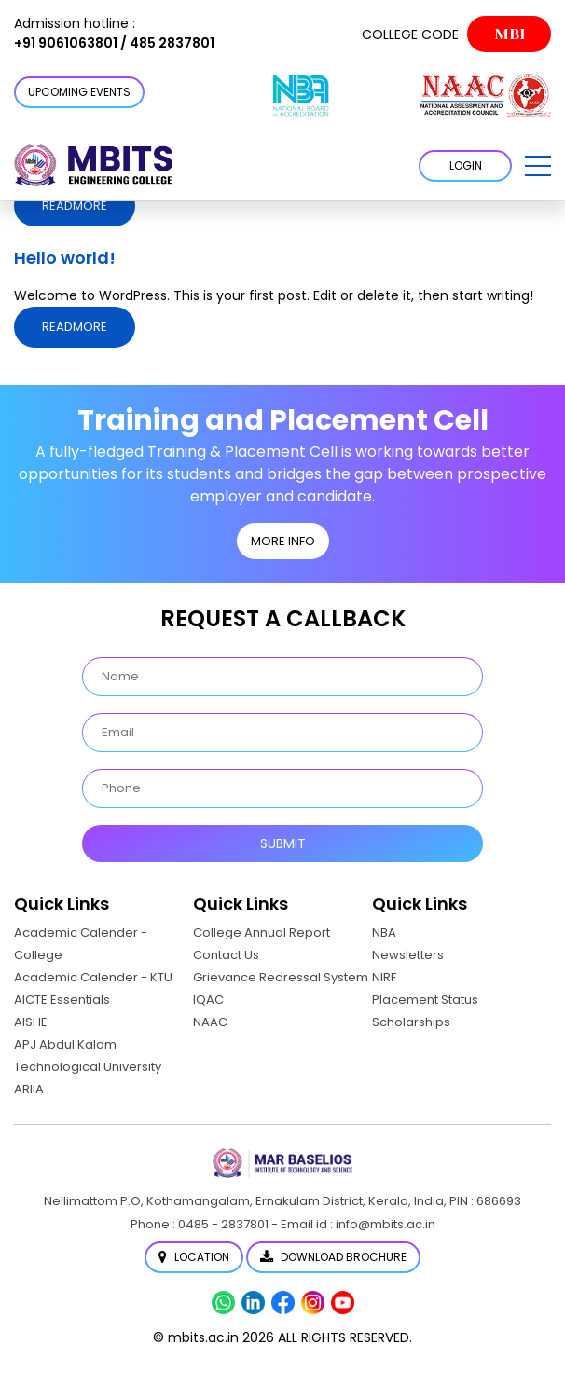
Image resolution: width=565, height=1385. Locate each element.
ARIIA (29, 1089)
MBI (509, 34)
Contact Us (226, 955)
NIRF (384, 977)
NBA (384, 932)
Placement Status (425, 999)
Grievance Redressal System (280, 977)
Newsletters (408, 955)
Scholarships (411, 1022)
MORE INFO (283, 541)
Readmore (74, 205)
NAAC (210, 1022)
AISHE (31, 1022)
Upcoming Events (79, 92)
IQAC (208, 999)
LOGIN (465, 165)
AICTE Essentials (62, 999)
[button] (538, 166)
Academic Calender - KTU (93, 977)
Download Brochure (333, 1257)
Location (193, 1257)
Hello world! (65, 257)
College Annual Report (261, 932)
